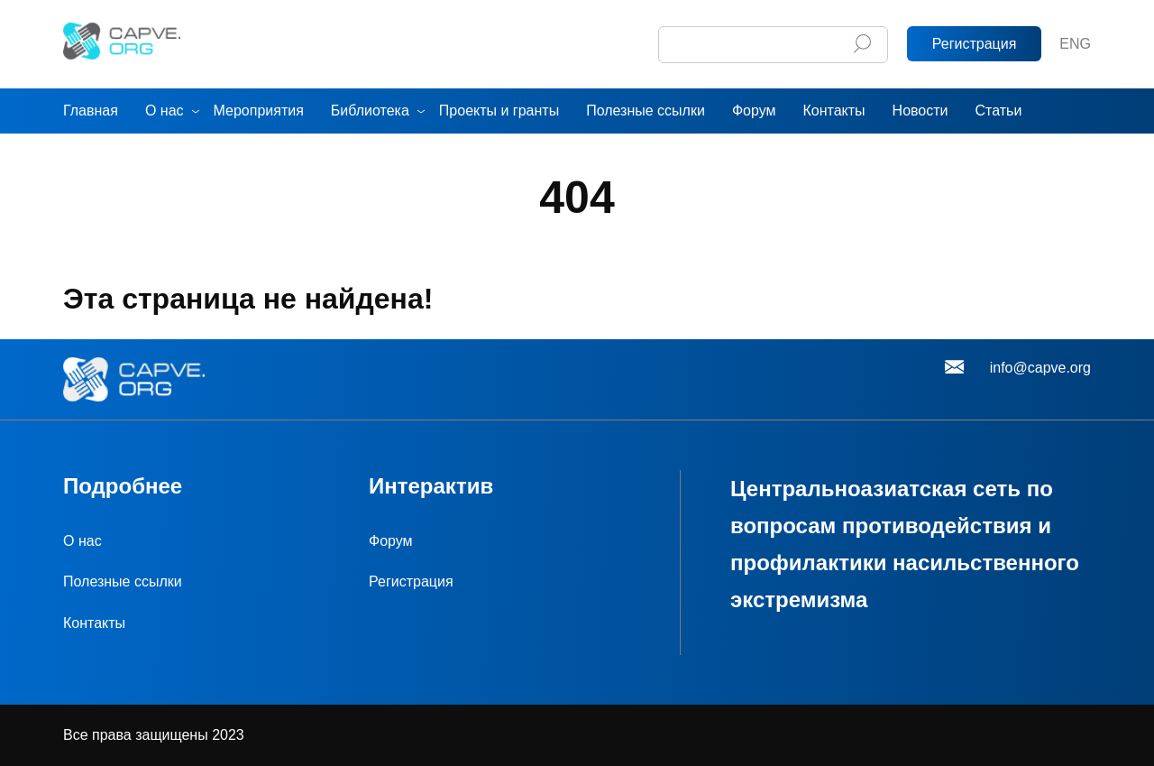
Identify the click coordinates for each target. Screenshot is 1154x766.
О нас (164, 110)
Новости (920, 110)
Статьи (998, 110)
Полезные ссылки (645, 110)
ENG (1075, 43)
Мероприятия (259, 110)
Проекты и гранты (499, 110)
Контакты (833, 110)
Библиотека (370, 110)
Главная (90, 110)
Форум (754, 110)
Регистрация (974, 43)
